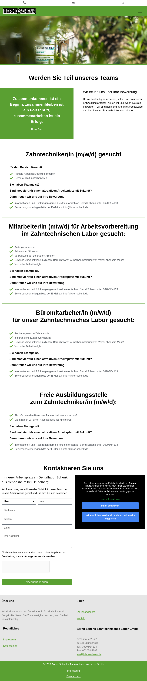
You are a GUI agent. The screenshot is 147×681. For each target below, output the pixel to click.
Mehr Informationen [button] (110, 499)
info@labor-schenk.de (89, 654)
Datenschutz (10, 646)
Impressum (9, 639)
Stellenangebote (86, 612)
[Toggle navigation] (140, 11)
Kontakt (81, 618)
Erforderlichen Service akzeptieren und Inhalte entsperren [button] (110, 517)
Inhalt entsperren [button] (110, 505)
